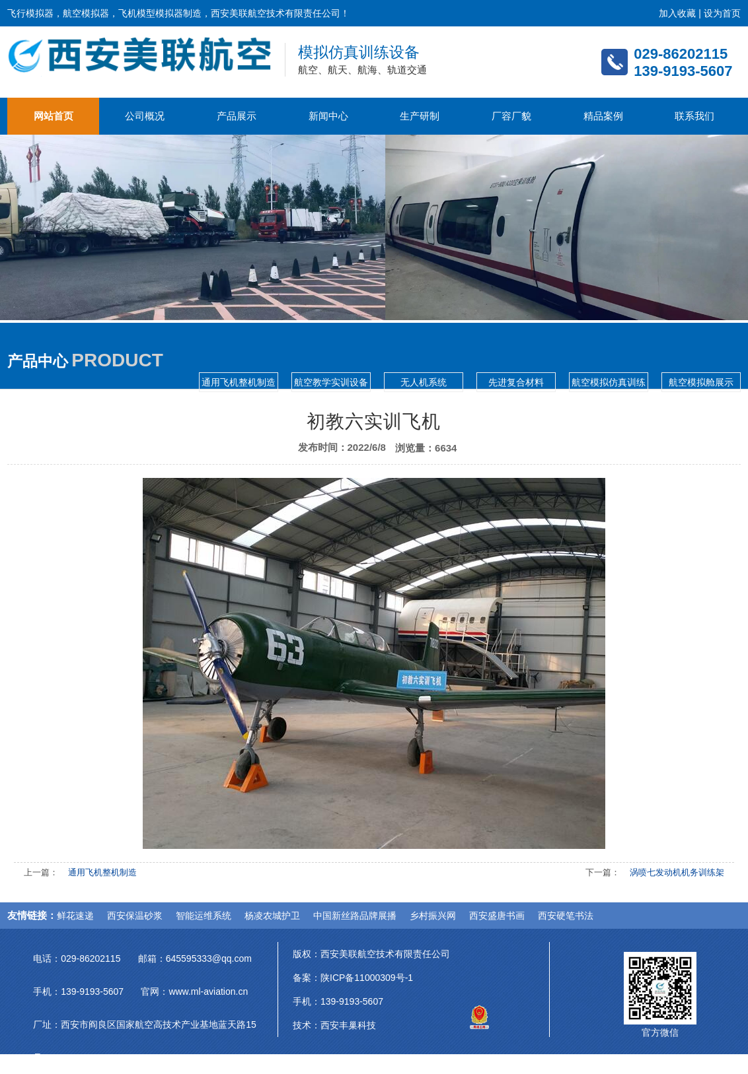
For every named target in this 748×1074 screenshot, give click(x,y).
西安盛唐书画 (497, 915)
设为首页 (722, 13)
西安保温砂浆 (135, 915)
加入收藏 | (681, 13)
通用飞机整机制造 (239, 382)
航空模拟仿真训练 (609, 382)
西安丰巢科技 (348, 1025)
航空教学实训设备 (331, 382)
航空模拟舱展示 (701, 382)
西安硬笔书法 (565, 915)
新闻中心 (328, 115)
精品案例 (603, 115)
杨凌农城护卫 (272, 915)
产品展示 (236, 115)
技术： (306, 1025)
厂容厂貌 (511, 115)
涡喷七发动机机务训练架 (677, 872)
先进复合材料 (516, 382)
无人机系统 (423, 382)
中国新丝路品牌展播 (354, 915)
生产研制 (419, 115)
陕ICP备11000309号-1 (366, 977)
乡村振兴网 (433, 915)
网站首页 (53, 115)
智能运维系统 (203, 915)
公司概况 (145, 115)
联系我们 (694, 115)
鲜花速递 (75, 915)
